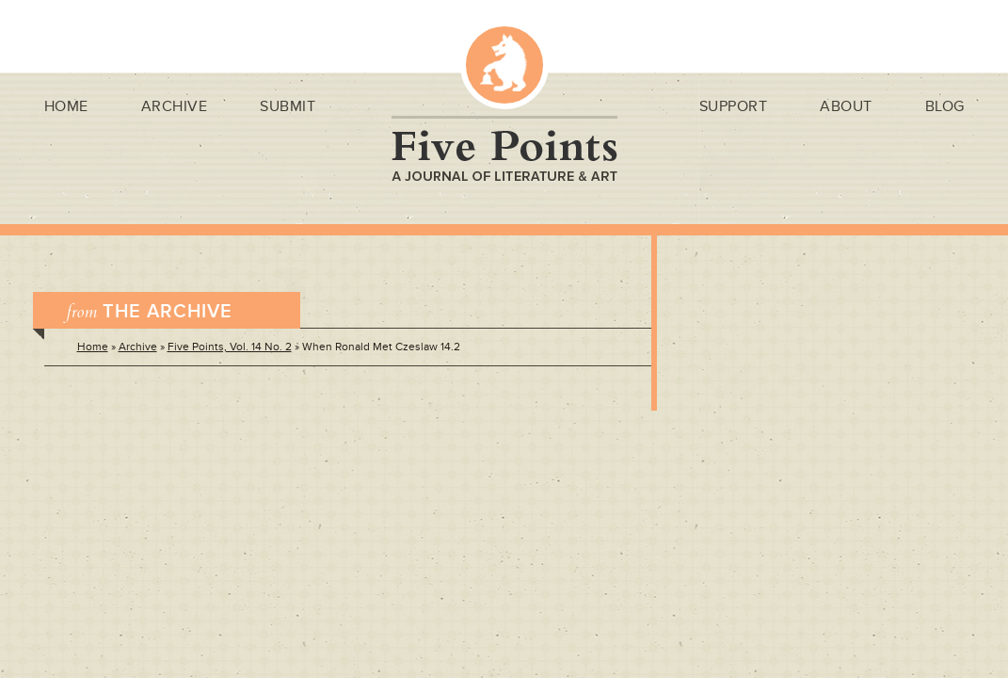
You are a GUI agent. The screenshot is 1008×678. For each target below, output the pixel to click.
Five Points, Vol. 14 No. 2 (230, 347)
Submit (287, 106)
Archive (174, 106)
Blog (945, 106)
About (846, 106)
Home (66, 106)
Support (733, 106)
